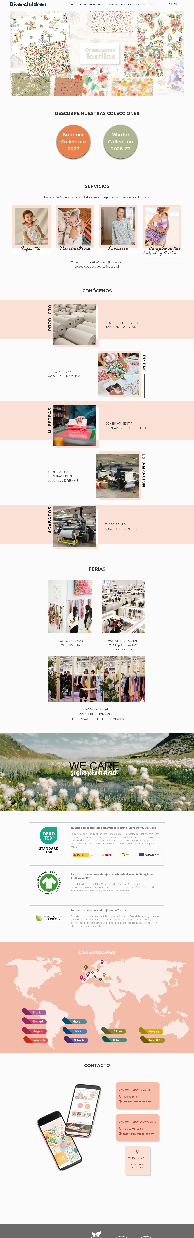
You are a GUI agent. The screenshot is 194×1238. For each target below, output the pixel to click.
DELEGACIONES (130, 4)
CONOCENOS (87, 4)
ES (170, 4)
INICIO (74, 4)
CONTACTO (148, 4)
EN (175, 4)
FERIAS (102, 4)
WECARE (113, 4)
